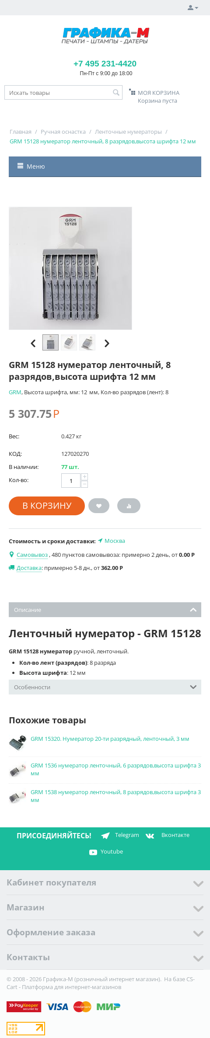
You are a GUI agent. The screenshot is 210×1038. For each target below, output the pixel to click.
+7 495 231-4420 (105, 63)
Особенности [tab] (105, 686)
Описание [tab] (105, 609)
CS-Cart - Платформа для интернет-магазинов (101, 983)
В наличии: (23, 467)
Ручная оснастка (63, 131)
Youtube (105, 852)
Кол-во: (18, 480)
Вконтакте (166, 836)
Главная (21, 131)
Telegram (118, 836)
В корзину (46, 505)
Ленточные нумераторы (128, 131)
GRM (15, 392)
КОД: (15, 454)
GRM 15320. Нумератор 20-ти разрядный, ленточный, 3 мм (110, 739)
